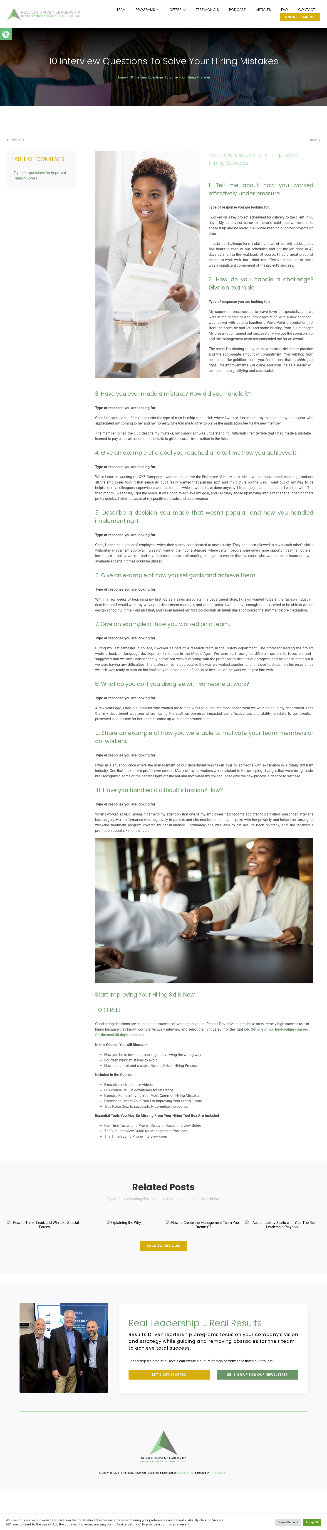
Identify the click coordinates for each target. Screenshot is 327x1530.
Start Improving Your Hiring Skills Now (144, 994)
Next (313, 140)
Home (121, 78)
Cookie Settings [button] (288, 1522)
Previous (17, 140)
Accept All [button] (312, 1522)
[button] (6, 34)
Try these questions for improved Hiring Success (40, 175)
